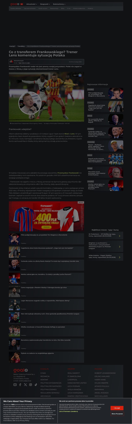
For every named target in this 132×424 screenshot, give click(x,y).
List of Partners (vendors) (68, 411)
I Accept (117, 408)
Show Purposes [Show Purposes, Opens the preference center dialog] (117, 414)
